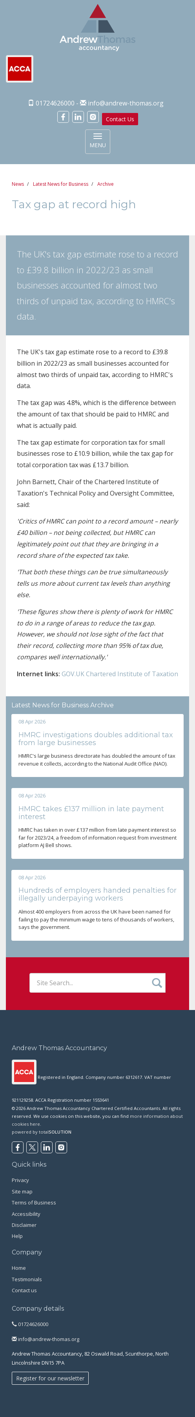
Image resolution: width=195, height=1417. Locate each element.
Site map (22, 1191)
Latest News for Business (60, 184)
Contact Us (120, 119)
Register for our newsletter (50, 1378)
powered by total (41, 1132)
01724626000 (30, 1324)
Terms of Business (34, 1202)
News (18, 184)
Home (19, 1267)
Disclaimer (24, 1224)
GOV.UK (73, 674)
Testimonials (27, 1279)
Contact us (24, 1290)
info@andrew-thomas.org (126, 103)
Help (17, 1235)
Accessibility (26, 1213)
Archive (105, 184)
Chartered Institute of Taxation (132, 674)
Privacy (20, 1180)
